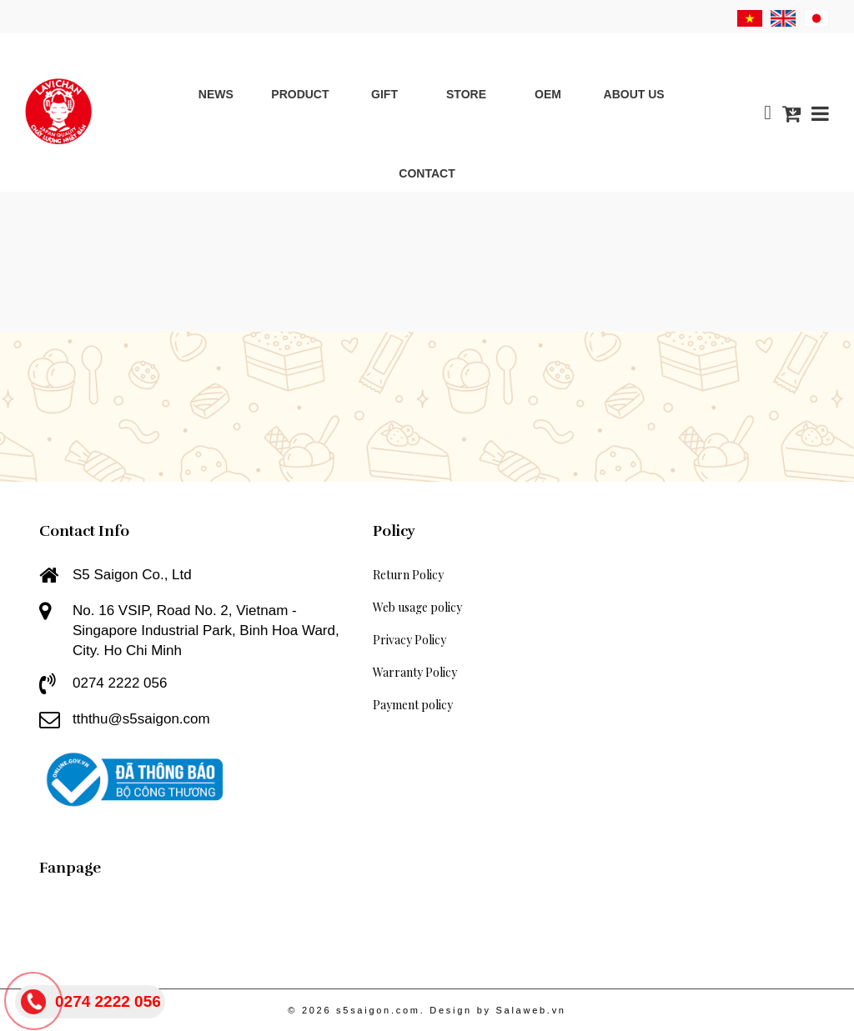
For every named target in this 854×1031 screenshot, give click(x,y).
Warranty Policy (415, 672)
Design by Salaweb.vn (497, 1010)
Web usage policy (417, 607)
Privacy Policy (409, 640)
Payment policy (413, 705)
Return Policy (408, 575)
